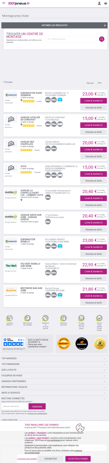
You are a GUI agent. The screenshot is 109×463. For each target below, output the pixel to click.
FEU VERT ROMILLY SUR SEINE (30, 260)
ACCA (23, 164)
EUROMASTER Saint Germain (31, 94)
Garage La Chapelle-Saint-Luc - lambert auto (32, 190)
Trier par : (90, 83)
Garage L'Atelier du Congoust (30, 117)
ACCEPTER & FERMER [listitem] (78, 459)
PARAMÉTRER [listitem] (50, 459)
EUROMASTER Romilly (28, 236)
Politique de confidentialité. (37, 408)
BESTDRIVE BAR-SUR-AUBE (32, 283)
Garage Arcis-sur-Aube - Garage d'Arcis (31, 213)
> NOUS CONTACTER (9, 414)
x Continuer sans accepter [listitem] (27, 459)
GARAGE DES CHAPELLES (27, 141)
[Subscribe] (37, 400)
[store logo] (19, 3)
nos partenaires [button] (54, 440)
